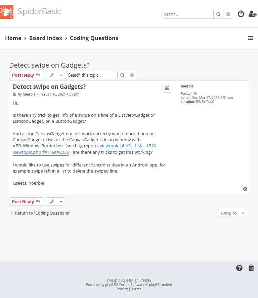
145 (194, 93)
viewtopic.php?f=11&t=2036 (41, 152)
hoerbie (187, 86)
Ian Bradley (142, 280)
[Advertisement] (131, 237)
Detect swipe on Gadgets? (49, 65)
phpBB (110, 285)
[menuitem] (241, 14)
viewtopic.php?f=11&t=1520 (128, 146)
